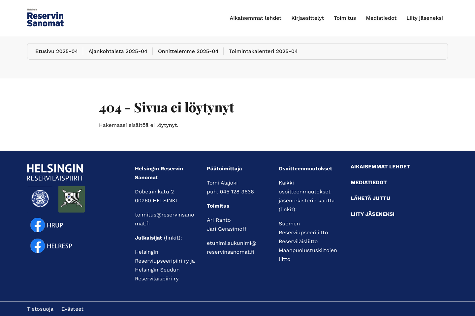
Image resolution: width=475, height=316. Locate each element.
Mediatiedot (381, 18)
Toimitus (345, 18)
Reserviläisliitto (298, 241)
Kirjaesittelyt (307, 18)
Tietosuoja (40, 309)
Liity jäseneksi (424, 18)
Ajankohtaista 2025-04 (117, 51)
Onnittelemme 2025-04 (188, 51)
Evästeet (72, 309)
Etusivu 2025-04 (56, 51)
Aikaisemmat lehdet (256, 18)
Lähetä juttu (370, 198)
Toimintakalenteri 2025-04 (263, 51)
